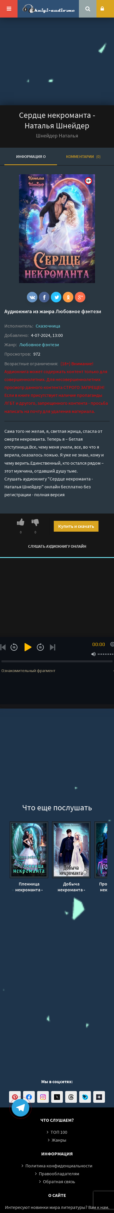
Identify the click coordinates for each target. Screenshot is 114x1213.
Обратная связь (59, 1181)
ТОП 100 (59, 1132)
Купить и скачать (76, 526)
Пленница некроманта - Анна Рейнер (29, 886)
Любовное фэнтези (78, 311)
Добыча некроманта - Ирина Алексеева (71, 886)
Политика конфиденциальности (58, 1166)
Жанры (59, 1140)
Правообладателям (59, 1173)
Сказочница (48, 326)
